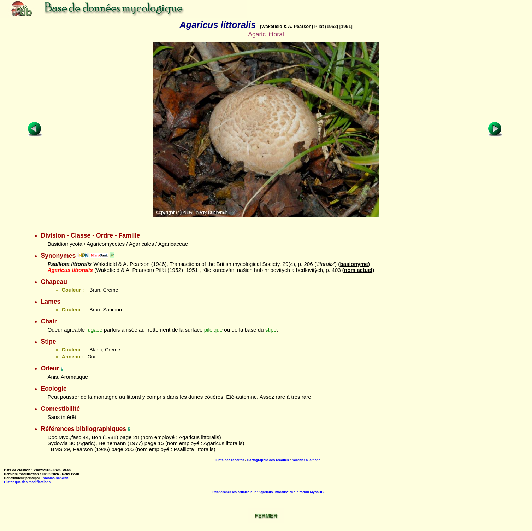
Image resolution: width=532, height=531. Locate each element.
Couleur (71, 290)
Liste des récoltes (229, 460)
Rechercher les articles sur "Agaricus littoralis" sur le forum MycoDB (268, 492)
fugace (94, 330)
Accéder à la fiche (305, 460)
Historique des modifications (27, 482)
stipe (271, 330)
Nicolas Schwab (56, 478)
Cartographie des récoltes (268, 460)
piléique (213, 330)
